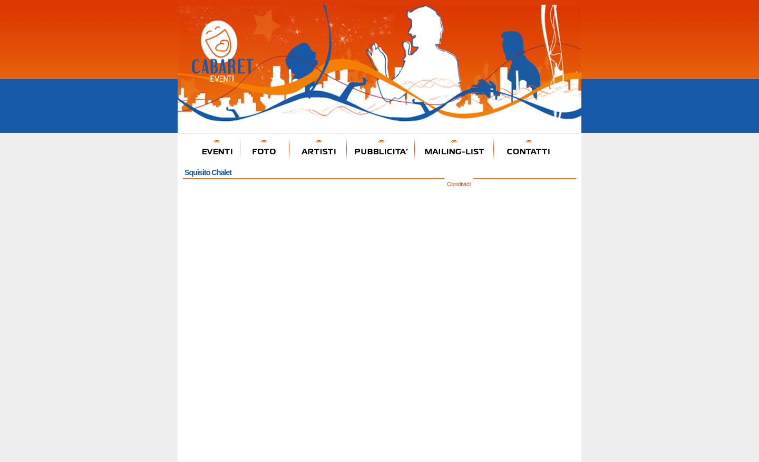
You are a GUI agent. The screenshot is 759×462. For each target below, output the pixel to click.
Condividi (459, 184)
